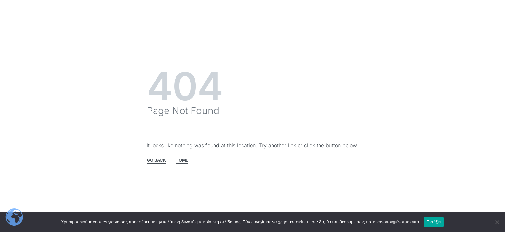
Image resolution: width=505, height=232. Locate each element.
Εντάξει (434, 221)
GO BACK (156, 160)
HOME (182, 160)
